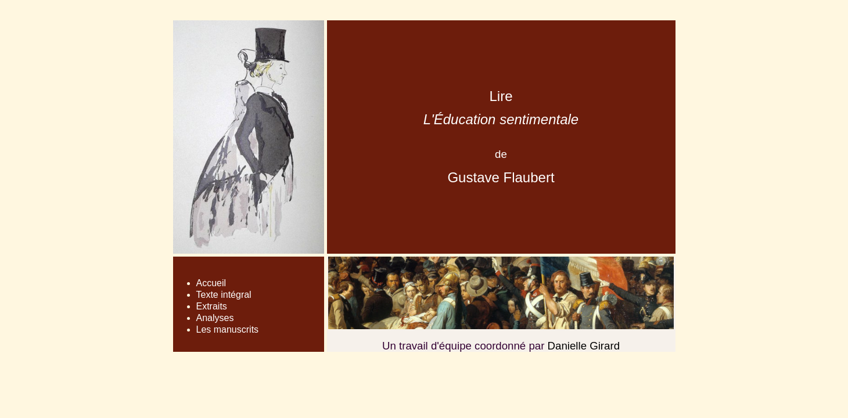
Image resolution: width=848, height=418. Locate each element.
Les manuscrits (227, 329)
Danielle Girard (584, 346)
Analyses (215, 318)
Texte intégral (223, 295)
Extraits (211, 306)
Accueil (211, 283)
